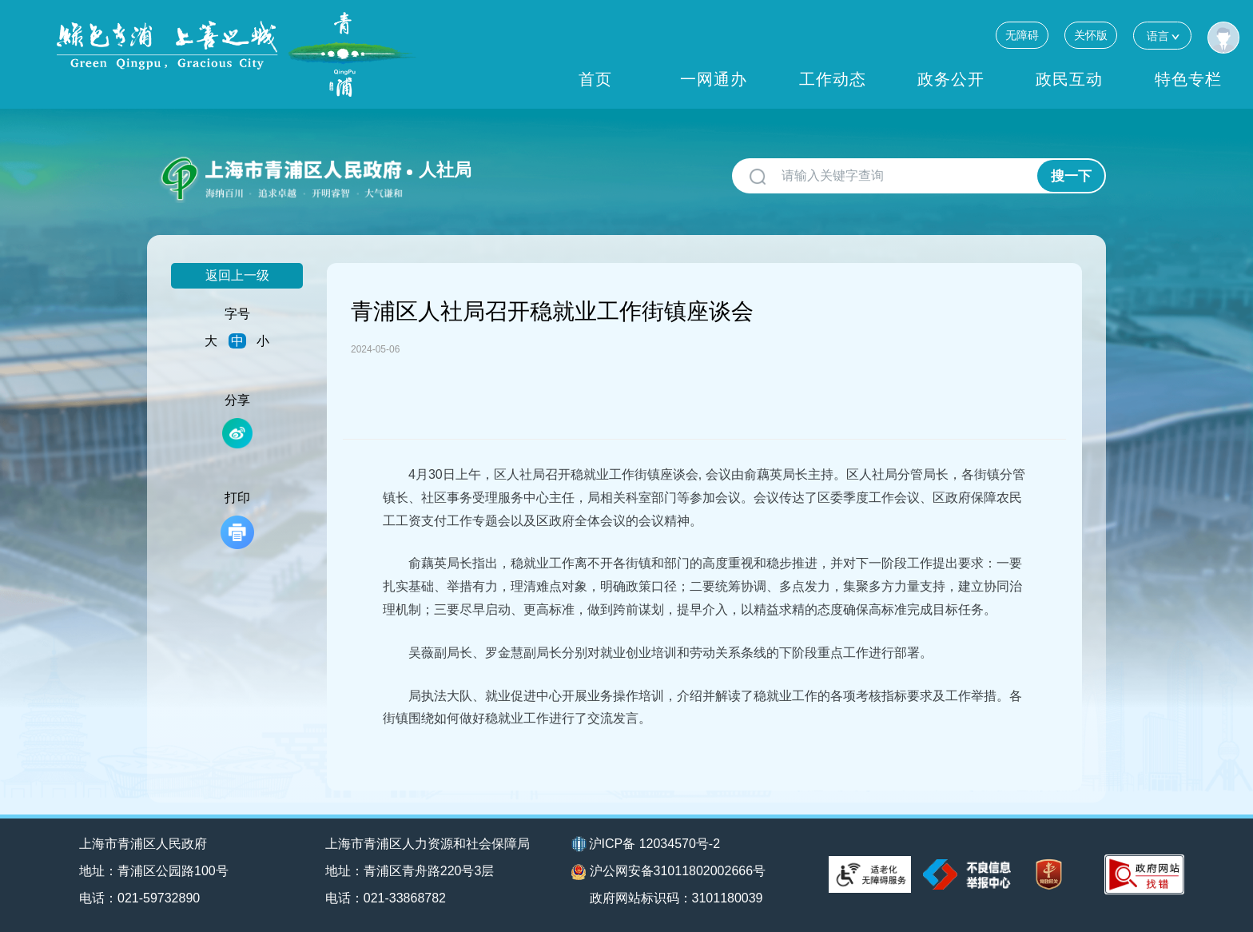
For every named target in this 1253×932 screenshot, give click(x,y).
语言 (1162, 35)
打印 (237, 520)
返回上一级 (237, 275)
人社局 (445, 170)
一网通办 (713, 79)
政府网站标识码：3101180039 (676, 898)
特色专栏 (1188, 79)
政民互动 (1069, 79)
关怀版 (1091, 35)
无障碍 (1022, 35)
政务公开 (951, 79)
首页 (595, 79)
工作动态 (832, 79)
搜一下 (1071, 176)
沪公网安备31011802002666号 (668, 872)
